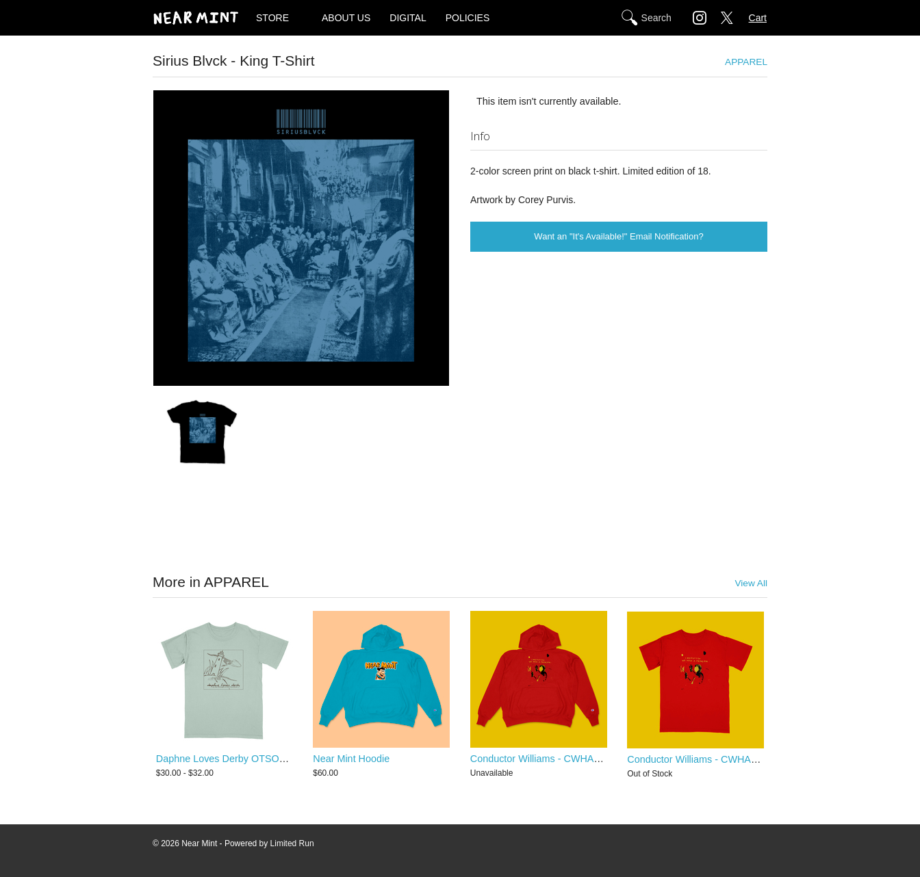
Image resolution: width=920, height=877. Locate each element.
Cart (758, 17)
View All (750, 583)
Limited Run (292, 843)
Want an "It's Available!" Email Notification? (618, 236)
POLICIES (468, 17)
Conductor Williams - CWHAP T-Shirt (708, 759)
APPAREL (746, 62)
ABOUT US (346, 17)
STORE (272, 17)
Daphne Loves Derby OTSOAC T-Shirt (240, 759)
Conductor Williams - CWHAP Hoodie (552, 759)
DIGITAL (407, 17)
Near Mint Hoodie (351, 759)
